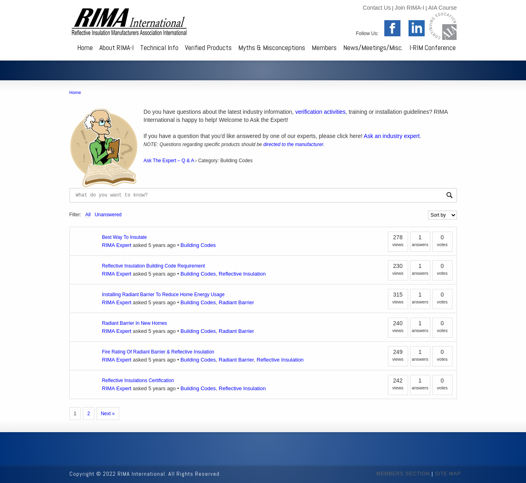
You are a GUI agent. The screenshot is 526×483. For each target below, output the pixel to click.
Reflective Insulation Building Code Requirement (153, 266)
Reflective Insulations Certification (138, 380)
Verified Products (208, 47)
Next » (108, 413)
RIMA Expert (117, 245)
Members (324, 47)
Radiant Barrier (236, 302)
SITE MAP (448, 474)
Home (85, 47)
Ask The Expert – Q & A (169, 160)
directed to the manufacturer (293, 144)
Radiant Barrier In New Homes (134, 323)
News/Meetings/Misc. (373, 47)
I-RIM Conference (432, 47)
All (87, 214)
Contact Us (377, 7)
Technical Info (159, 47)
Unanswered (108, 214)
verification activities (320, 112)
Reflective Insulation (242, 274)
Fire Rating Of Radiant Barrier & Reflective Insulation (158, 352)
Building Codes (198, 245)
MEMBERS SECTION (403, 474)
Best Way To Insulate (124, 237)
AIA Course (442, 7)
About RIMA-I (116, 47)
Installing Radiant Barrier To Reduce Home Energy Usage (163, 294)
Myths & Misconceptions (271, 47)
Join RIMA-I (409, 7)
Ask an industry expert (392, 136)
